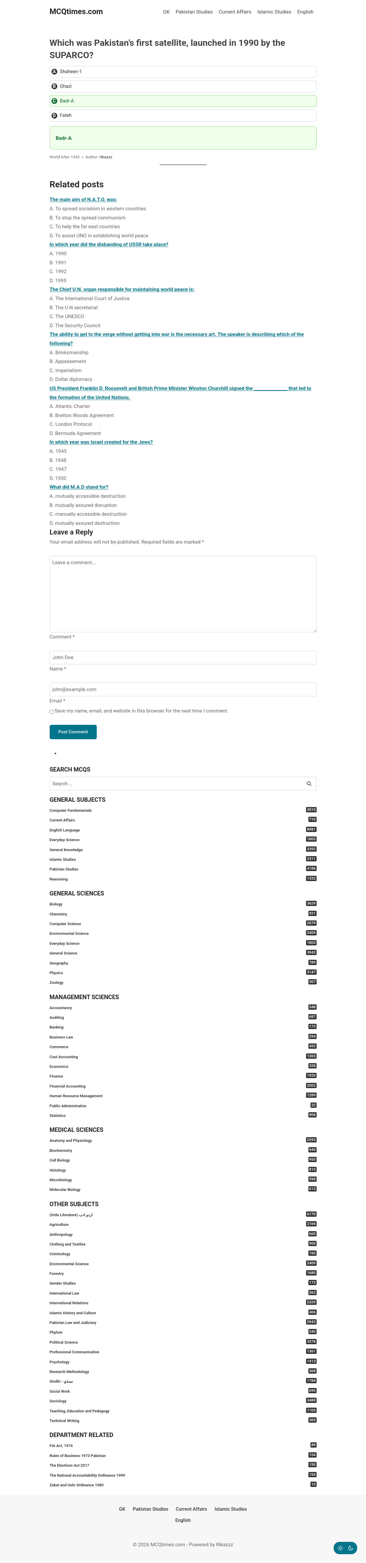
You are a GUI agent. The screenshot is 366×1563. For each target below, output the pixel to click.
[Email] (183, 689)
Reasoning (183, 878)
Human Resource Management (183, 1095)
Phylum (183, 1332)
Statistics (183, 1115)
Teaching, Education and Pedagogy (183, 1410)
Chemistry (183, 913)
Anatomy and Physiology (183, 1140)
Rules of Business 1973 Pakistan (183, 1455)
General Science (183, 952)
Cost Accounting (183, 1056)
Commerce (183, 1046)
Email (58, 701)
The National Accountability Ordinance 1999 (183, 1475)
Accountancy (183, 1007)
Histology (183, 1169)
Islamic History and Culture (183, 1312)
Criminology (183, 1253)
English (305, 12)
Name (58, 669)
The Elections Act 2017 (183, 1465)
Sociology (183, 1400)
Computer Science (183, 923)
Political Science (183, 1341)
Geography (183, 962)
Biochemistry (183, 1150)
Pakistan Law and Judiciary (183, 1322)
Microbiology (183, 1179)
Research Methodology (183, 1371)
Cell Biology (183, 1159)
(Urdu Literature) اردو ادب (183, 1214)
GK (166, 12)
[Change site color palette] (345, 1548)
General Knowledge (183, 849)
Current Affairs (235, 12)
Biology (183, 903)
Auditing (183, 1017)
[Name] (183, 657)
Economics (183, 1066)
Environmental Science (183, 933)
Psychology (183, 1361)
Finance (183, 1075)
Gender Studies (183, 1282)
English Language (183, 829)
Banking (183, 1026)
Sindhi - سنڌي (183, 1381)
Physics (183, 972)
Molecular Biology (183, 1189)
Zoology (183, 982)
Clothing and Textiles (183, 1243)
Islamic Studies (274, 12)
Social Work (183, 1391)
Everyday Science (183, 839)
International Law (183, 1292)
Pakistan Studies (194, 12)
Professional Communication (183, 1351)
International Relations (183, 1302)
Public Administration (183, 1105)
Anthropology (183, 1234)
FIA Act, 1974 (183, 1445)
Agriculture (183, 1224)
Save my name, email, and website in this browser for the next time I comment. (141, 711)
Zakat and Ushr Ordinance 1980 (183, 1484)
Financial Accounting (183, 1085)
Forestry (183, 1273)
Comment (62, 637)
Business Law (183, 1036)
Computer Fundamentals (183, 810)
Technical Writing (183, 1420)
